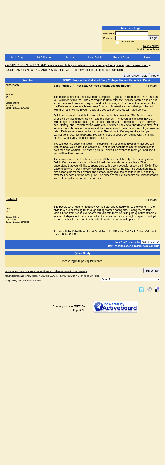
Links (147, 57)
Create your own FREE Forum (71, 306)
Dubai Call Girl (70, 234)
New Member (151, 46)
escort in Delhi (97, 137)
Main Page (17, 57)
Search (69, 57)
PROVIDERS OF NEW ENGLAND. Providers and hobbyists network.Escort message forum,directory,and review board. (76, 65)
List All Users (43, 57)
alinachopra (13, 85)
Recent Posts (121, 57)
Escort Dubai (94, 231)
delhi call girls (151, 246)
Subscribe (152, 270)
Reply (155, 75)
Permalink (151, 85)
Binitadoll (11, 199)
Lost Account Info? (148, 49)
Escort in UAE (109, 231)
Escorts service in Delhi (68, 168)
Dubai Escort (79, 231)
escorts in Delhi (83, 143)
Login (154, 38)
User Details (95, 57)
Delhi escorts (116, 246)
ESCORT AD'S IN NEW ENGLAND (26, 69)
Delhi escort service (66, 115)
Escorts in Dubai (63, 231)
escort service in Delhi (72, 97)
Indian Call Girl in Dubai (130, 231)
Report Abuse (81, 310)
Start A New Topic (135, 75)
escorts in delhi (133, 246)
